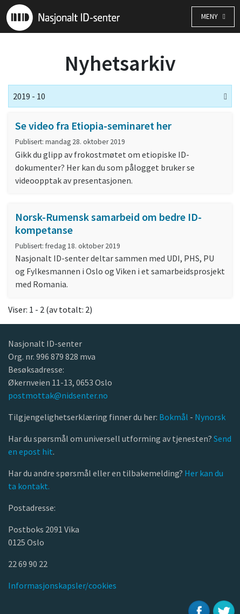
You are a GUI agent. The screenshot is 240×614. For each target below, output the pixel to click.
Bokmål (174, 416)
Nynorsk (211, 416)
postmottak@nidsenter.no (58, 395)
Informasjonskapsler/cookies (62, 585)
